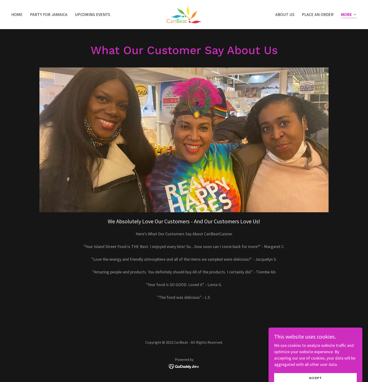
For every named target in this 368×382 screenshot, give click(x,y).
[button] (349, 15)
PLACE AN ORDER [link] (318, 14)
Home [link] (17, 14)
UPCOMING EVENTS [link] (92, 14)
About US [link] (284, 14)
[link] (184, 14)
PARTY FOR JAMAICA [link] (48, 14)
